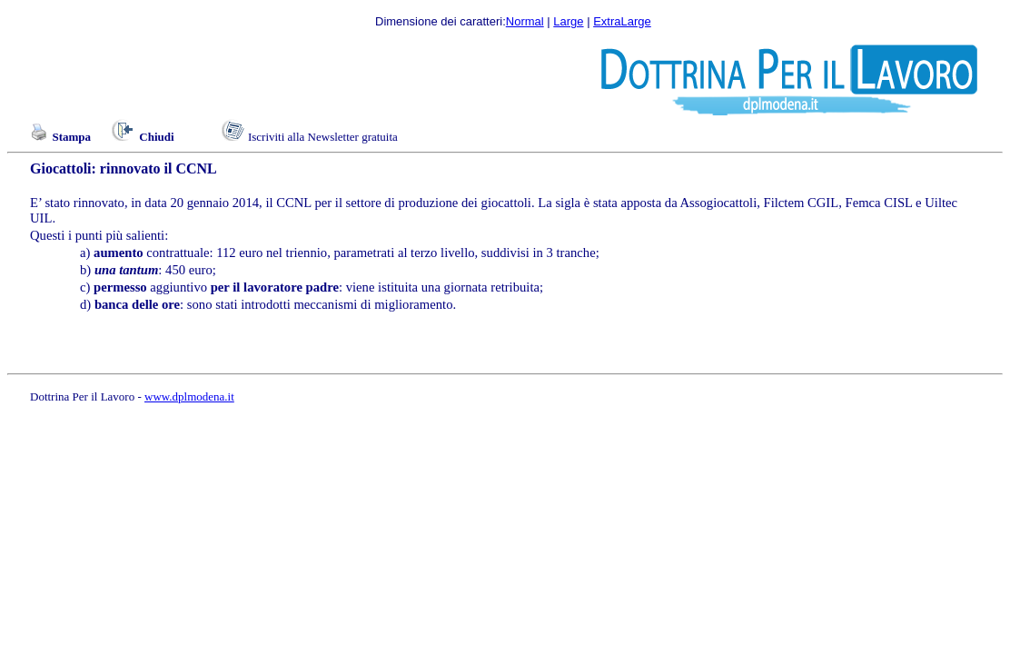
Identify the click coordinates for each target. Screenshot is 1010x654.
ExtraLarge (622, 21)
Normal (525, 21)
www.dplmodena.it (189, 396)
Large (568, 21)
